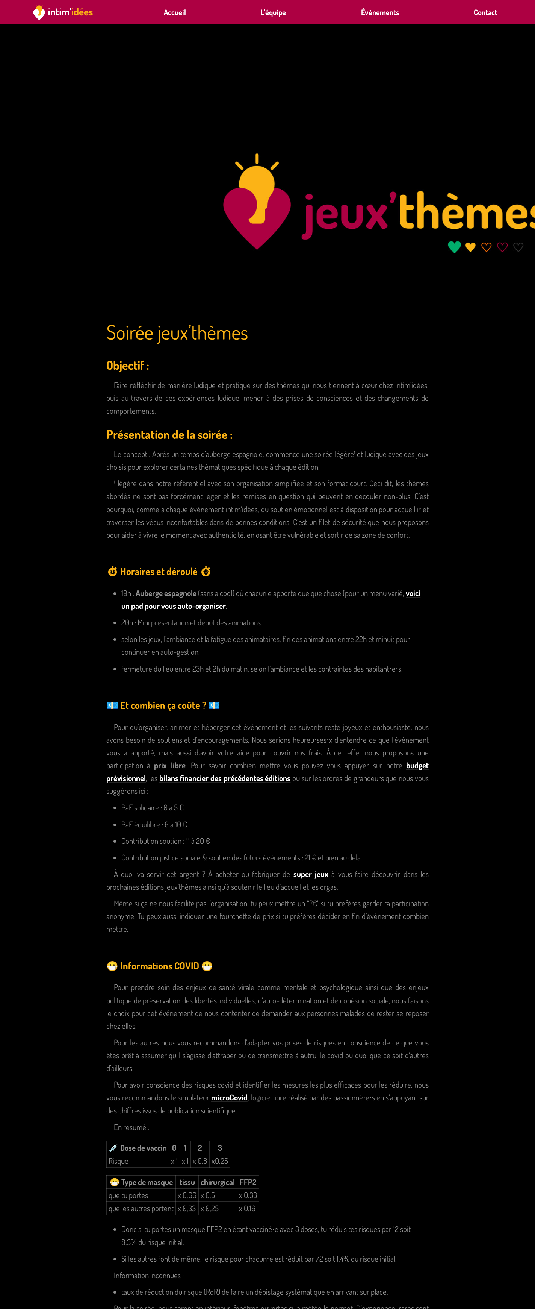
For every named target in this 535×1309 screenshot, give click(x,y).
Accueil (175, 12)
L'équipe (273, 12)
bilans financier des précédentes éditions (225, 778)
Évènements (380, 12)
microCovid (229, 1097)
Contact (485, 12)
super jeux (310, 874)
